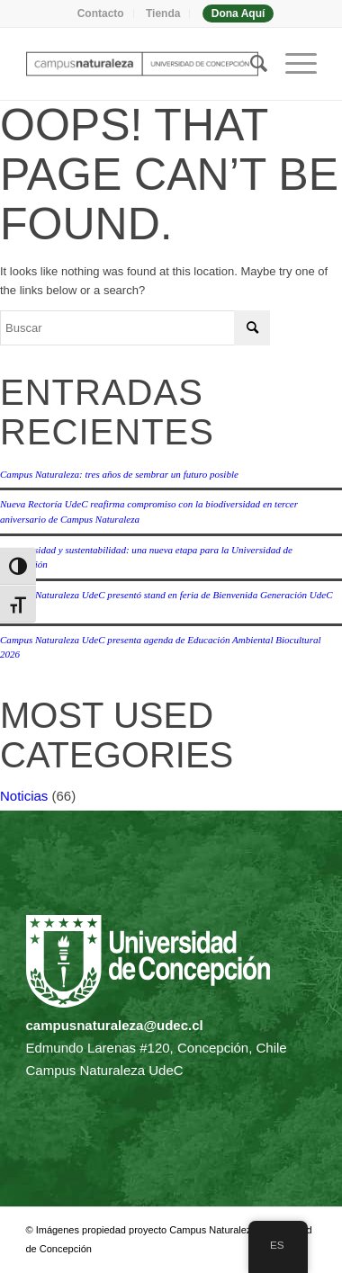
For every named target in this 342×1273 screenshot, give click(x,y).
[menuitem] (101, 13)
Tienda (163, 13)
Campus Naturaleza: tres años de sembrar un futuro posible (119, 474)
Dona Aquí (239, 13)
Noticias (24, 795)
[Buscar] (249, 64)
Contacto (100, 13)
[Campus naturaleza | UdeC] (142, 64)
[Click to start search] (252, 327)
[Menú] (292, 64)
